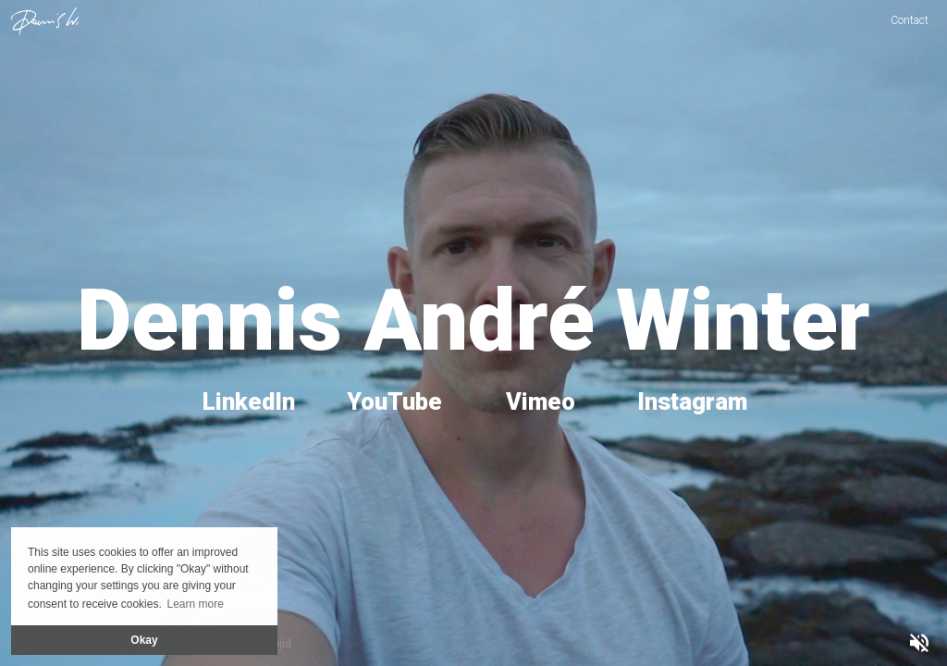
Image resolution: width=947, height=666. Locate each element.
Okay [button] (143, 640)
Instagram (692, 401)
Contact (910, 20)
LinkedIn (249, 401)
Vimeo (540, 401)
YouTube (394, 401)
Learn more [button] (194, 604)
